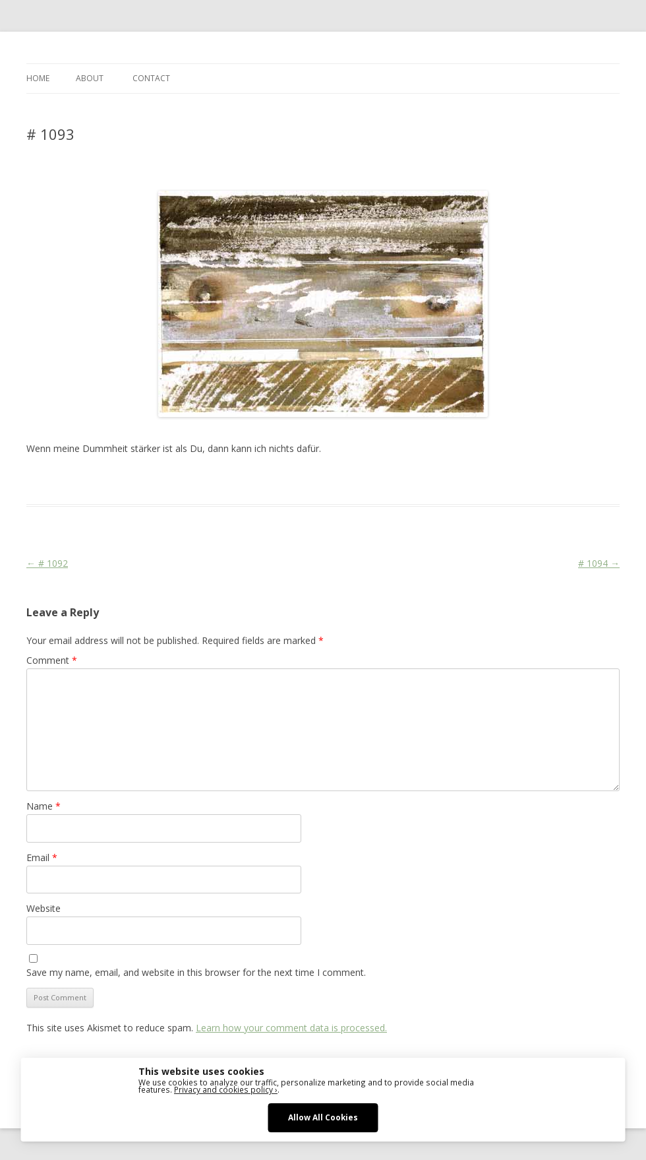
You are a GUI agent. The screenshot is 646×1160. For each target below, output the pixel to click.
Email (41, 857)
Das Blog (143, 480)
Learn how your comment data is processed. (291, 1027)
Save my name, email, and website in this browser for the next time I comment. (196, 972)
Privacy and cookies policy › (226, 1089)
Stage (244, 480)
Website (43, 908)
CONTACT (151, 78)
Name (43, 806)
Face (219, 480)
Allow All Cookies (323, 1117)
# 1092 (47, 563)
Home (37, 78)
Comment (51, 660)
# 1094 (599, 563)
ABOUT (89, 78)
